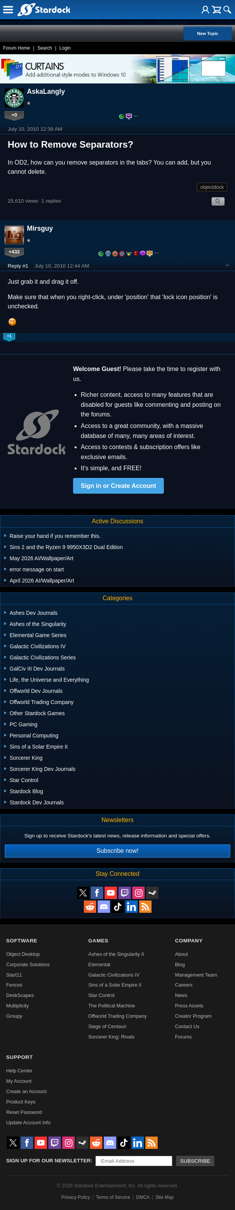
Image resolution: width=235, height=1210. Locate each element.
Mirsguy (40, 228)
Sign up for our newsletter (48, 1160)
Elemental (99, 964)
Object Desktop (23, 954)
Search (44, 48)
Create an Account (26, 1091)
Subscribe (195, 1161)
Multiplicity (17, 1006)
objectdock (212, 187)
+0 (14, 115)
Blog (180, 964)
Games (98, 941)
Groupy (14, 1016)
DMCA (143, 1197)
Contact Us (187, 1026)
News (181, 995)
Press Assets (189, 1006)
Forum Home (16, 48)
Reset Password (24, 1112)
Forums (183, 1037)
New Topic (207, 33)
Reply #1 (18, 266)
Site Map (164, 1197)
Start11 (14, 975)
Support (19, 1057)
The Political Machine (111, 1006)
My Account (19, 1081)
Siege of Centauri (107, 1026)
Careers (184, 985)
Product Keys (20, 1102)
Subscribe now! (117, 850)
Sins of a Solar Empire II (115, 985)
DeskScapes (20, 995)
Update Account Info (28, 1122)
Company (189, 941)
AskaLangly (46, 91)
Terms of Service (113, 1197)
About (181, 954)
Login (64, 48)
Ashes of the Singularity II (116, 954)
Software (21, 941)
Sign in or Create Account (118, 486)
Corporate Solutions (28, 964)
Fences (14, 985)
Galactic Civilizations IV (114, 975)
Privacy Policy (75, 1197)
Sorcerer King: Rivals (111, 1037)
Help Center (19, 1071)
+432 (14, 252)
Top (227, 266)
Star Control (101, 995)
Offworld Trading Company (117, 1016)
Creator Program (193, 1016)
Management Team (196, 975)
